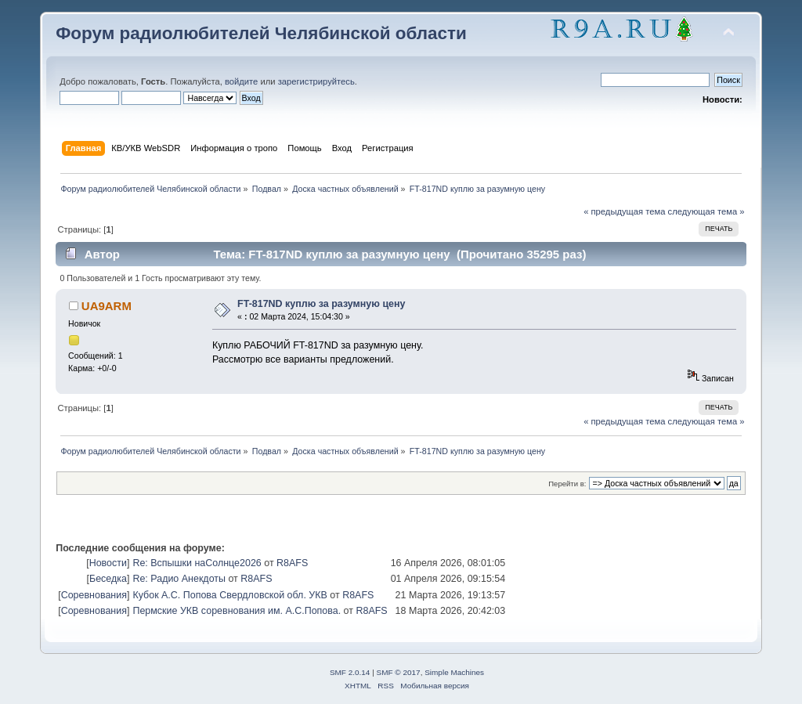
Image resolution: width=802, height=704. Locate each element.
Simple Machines (454, 672)
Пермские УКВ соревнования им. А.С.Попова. (236, 610)
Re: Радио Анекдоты (179, 578)
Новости (108, 563)
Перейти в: (567, 483)
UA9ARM (106, 305)
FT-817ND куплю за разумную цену (321, 303)
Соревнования (94, 595)
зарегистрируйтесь (316, 81)
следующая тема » (706, 211)
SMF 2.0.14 (350, 672)
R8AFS (292, 563)
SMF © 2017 (399, 672)
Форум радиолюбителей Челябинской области (261, 33)
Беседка (108, 578)
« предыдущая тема (624, 211)
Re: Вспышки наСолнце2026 (196, 563)
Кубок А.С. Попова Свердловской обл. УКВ (229, 595)
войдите (241, 81)
